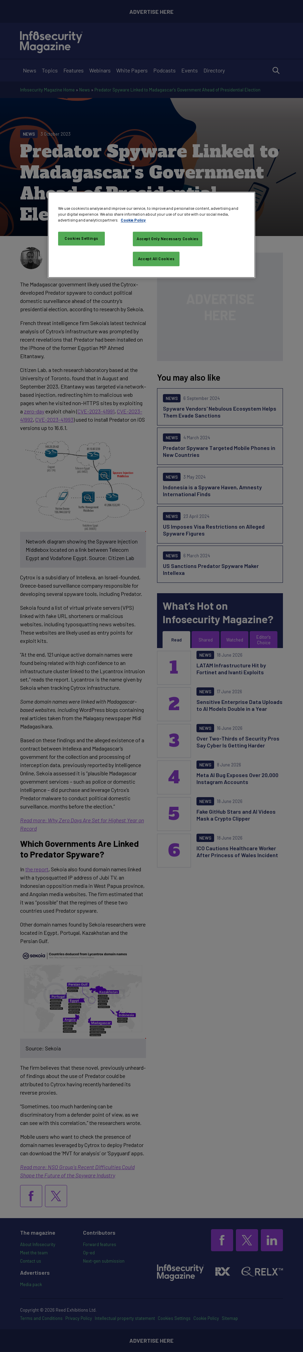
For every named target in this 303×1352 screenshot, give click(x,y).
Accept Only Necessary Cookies (168, 238)
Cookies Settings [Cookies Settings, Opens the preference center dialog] (81, 238)
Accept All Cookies (156, 258)
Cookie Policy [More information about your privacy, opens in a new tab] (133, 220)
